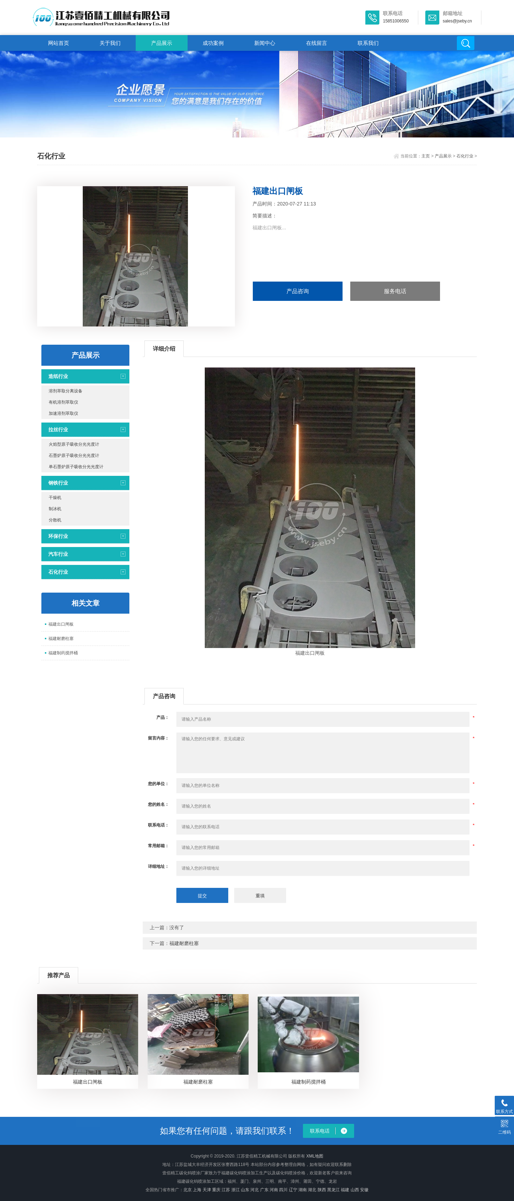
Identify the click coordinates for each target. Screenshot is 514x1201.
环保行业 (58, 536)
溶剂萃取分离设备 (65, 391)
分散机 (55, 520)
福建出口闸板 (61, 624)
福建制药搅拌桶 (63, 652)
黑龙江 (333, 1189)
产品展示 (161, 43)
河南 (274, 1189)
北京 (187, 1189)
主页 (425, 156)
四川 (283, 1189)
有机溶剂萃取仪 (63, 402)
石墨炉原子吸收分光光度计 (74, 455)
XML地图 (314, 1156)
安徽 (364, 1189)
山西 (355, 1189)
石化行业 (464, 156)
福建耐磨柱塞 (61, 638)
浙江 (235, 1189)
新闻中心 (264, 43)
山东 (245, 1189)
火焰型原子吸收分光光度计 (74, 444)
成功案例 (213, 43)
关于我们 (110, 43)
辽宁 (293, 1189)
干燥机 (55, 497)
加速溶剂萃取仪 (63, 413)
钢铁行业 (58, 483)
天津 (207, 1189)
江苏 (226, 1189)
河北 (254, 1189)
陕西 (322, 1189)
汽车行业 (58, 554)
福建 (345, 1189)
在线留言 (316, 43)
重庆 (216, 1189)
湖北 (312, 1189)
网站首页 (58, 43)
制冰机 (55, 508)
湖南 (302, 1189)
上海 (197, 1189)
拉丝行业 (58, 429)
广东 (264, 1189)
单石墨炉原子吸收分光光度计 (76, 466)
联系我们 (368, 43)
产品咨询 (297, 291)
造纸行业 (58, 376)
